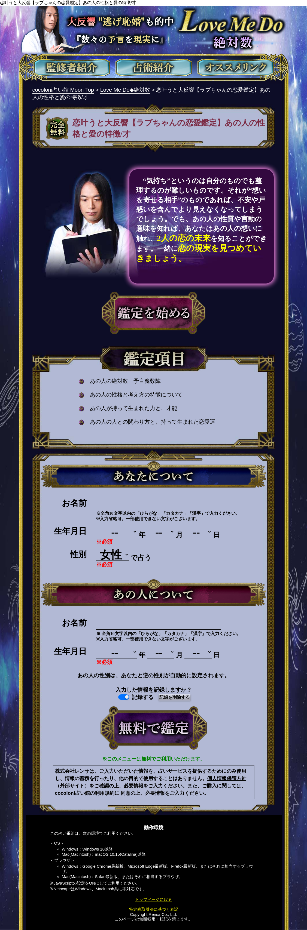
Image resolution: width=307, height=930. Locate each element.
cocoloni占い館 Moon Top (63, 90)
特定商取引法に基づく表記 (153, 909)
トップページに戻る (153, 899)
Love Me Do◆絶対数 (125, 90)
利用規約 (104, 793)
